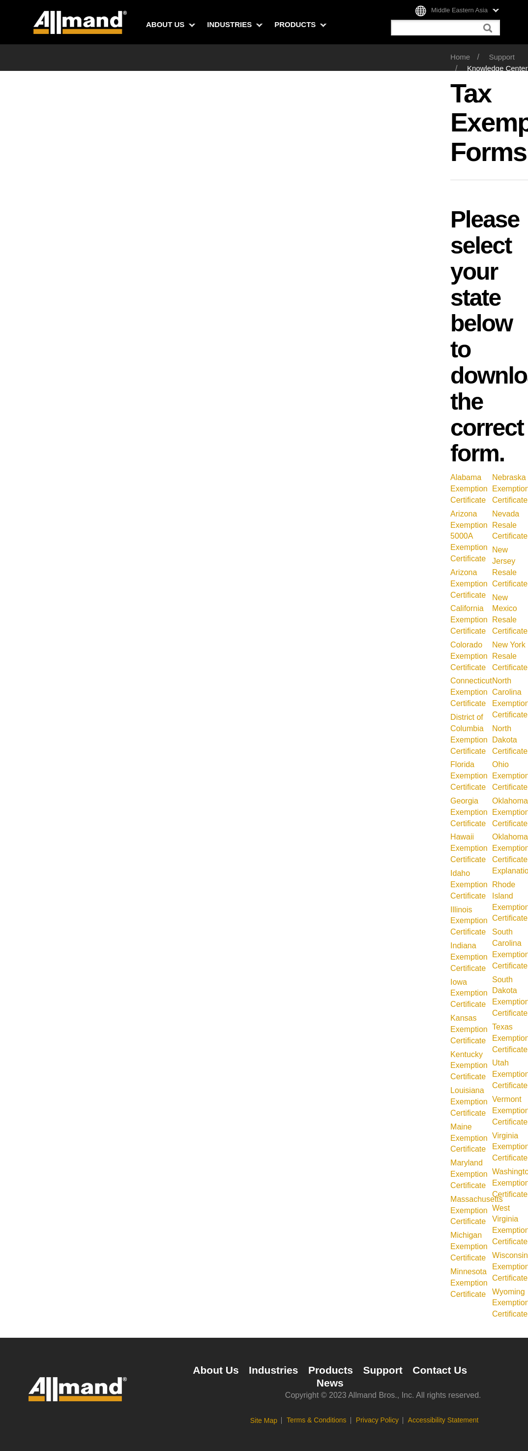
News (330, 1382)
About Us (170, 24)
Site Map (263, 1420)
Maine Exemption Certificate (469, 1138)
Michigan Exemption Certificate (469, 1246)
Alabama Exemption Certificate (469, 488)
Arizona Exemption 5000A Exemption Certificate (469, 536)
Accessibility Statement (443, 1420)
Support (502, 57)
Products (300, 24)
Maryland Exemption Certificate (469, 1174)
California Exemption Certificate (469, 619)
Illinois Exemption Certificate (469, 920)
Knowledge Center (497, 68)
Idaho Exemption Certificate (469, 884)
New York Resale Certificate (510, 656)
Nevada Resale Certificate (510, 525)
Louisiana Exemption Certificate (469, 1101)
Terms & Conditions (316, 1420)
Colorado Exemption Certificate (469, 656)
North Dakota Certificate (510, 739)
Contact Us (439, 1370)
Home (460, 57)
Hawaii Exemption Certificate (469, 848)
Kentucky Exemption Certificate (469, 1065)
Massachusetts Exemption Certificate (476, 1210)
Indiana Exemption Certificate (469, 956)
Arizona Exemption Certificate (469, 583)
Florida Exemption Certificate (469, 775)
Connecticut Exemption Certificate (471, 692)
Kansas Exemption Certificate (469, 1029)
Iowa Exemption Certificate (469, 993)
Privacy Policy (377, 1420)
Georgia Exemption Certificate (469, 812)
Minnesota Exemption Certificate (469, 1282)
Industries (235, 24)
